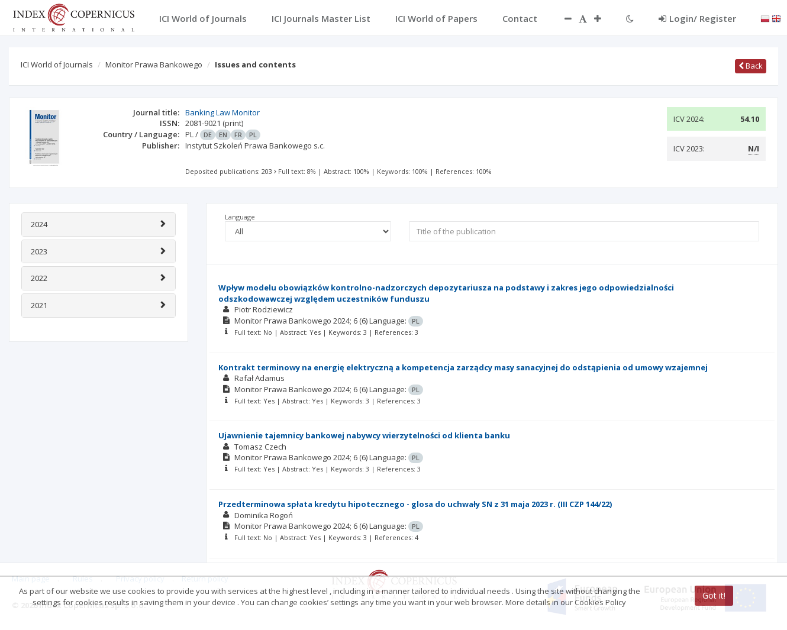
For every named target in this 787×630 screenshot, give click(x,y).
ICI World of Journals (57, 64)
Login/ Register (697, 18)
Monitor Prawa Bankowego (153, 64)
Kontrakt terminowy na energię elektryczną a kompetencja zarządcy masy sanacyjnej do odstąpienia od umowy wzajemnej (463, 367)
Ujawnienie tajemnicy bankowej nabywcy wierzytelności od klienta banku (364, 435)
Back (750, 65)
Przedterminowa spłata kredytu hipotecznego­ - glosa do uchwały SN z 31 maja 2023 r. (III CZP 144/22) (415, 504)
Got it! (713, 595)
